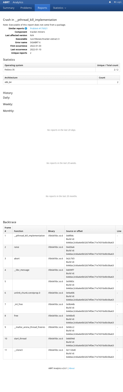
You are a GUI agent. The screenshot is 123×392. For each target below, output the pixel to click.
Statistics (59, 7)
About (72, 368)
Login (117, 2)
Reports (42, 7)
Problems (26, 7)
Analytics (13, 2)
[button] (26, 28)
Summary (8, 7)
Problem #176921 (39, 28)
